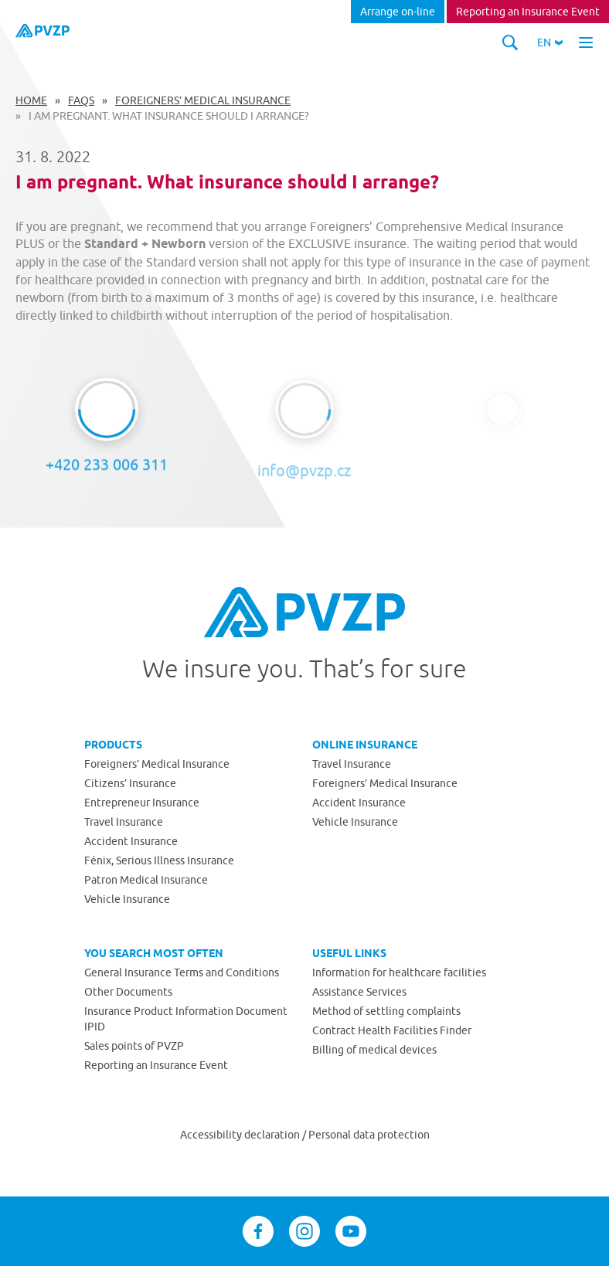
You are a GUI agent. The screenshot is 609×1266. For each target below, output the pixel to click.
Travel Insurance (123, 822)
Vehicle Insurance (127, 899)
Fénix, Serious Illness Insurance (159, 860)
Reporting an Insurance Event (528, 11)
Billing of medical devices (374, 1050)
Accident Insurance (131, 841)
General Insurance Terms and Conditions (181, 972)
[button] (550, 42)
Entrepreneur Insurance (141, 802)
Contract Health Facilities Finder (391, 1030)
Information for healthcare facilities (399, 972)
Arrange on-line (397, 11)
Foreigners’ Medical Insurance (203, 100)
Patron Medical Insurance (146, 880)
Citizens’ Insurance (130, 783)
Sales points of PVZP (134, 1046)
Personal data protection (369, 1135)
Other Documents (128, 992)
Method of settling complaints (386, 1011)
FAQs (81, 100)
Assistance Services (359, 992)
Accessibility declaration (241, 1135)
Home (31, 100)
